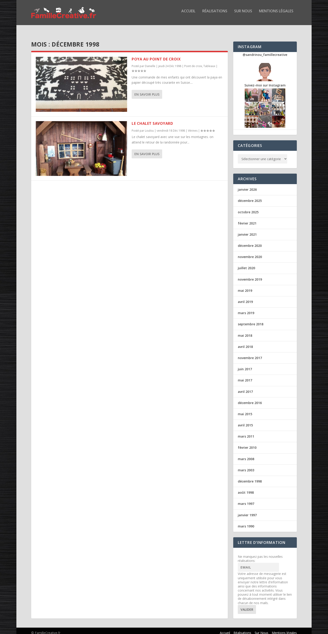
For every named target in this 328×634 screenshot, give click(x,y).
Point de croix (193, 62)
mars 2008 (246, 455)
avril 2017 (245, 387)
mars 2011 (246, 432)
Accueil (188, 14)
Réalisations (214, 14)
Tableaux (209, 62)
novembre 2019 (250, 275)
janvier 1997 (247, 511)
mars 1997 (246, 499)
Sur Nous (243, 14)
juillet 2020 (246, 264)
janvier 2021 (247, 230)
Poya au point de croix (156, 54)
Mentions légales (276, 14)
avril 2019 (245, 297)
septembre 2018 (250, 320)
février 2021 (247, 219)
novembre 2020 (250, 252)
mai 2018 (245, 331)
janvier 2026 (247, 185)
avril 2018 (245, 342)
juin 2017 (245, 365)
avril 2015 (245, 421)
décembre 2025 (250, 196)
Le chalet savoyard (152, 119)
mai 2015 (245, 410)
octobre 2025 (248, 208)
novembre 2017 (250, 354)
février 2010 (247, 443)
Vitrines (192, 126)
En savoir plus (146, 90)
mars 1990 (246, 522)
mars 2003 (246, 466)
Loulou (149, 126)
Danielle (150, 62)
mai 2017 (245, 376)
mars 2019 (246, 309)
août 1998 (246, 488)
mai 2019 (245, 286)
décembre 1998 (250, 477)
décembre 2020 (250, 241)
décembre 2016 (250, 399)
